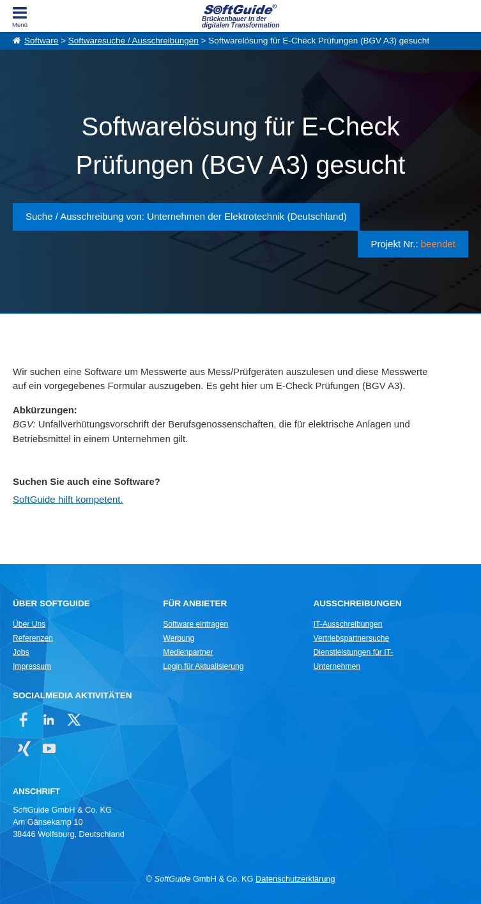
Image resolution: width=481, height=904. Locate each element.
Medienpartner (188, 652)
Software (41, 40)
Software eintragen (195, 624)
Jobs (21, 652)
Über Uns (29, 624)
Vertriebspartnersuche (352, 638)
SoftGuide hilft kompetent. (68, 499)
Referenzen (33, 638)
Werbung (178, 638)
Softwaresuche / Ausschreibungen (133, 40)
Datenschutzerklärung (295, 879)
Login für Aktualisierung (203, 666)
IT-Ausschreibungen (348, 624)
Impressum (32, 666)
